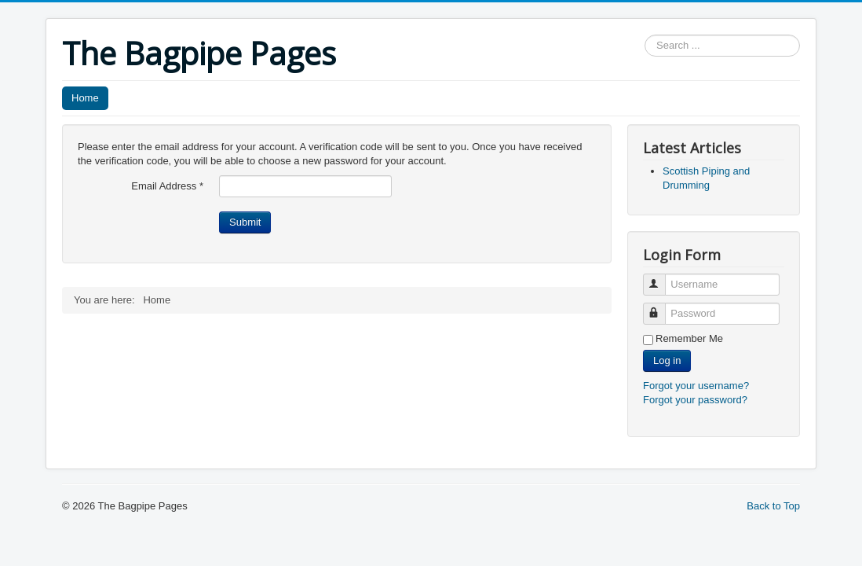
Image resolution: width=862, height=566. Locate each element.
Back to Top (773, 506)
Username (661, 277)
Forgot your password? (695, 400)
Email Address (167, 186)
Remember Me (689, 338)
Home (85, 98)
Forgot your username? (696, 385)
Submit (245, 222)
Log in (667, 360)
